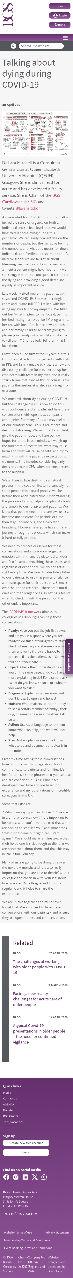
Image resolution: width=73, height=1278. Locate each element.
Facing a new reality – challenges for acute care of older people (37, 999)
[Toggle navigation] (65, 37)
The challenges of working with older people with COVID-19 (39, 967)
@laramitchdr (28, 208)
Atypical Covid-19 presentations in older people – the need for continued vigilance (39, 1034)
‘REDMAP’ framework (25, 612)
